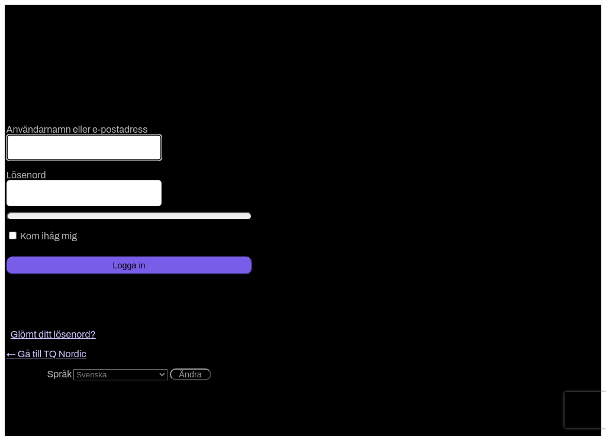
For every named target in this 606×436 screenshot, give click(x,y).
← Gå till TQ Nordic (46, 354)
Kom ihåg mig (48, 236)
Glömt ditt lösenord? (53, 334)
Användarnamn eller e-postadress (77, 129)
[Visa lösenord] (129, 216)
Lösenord (26, 175)
